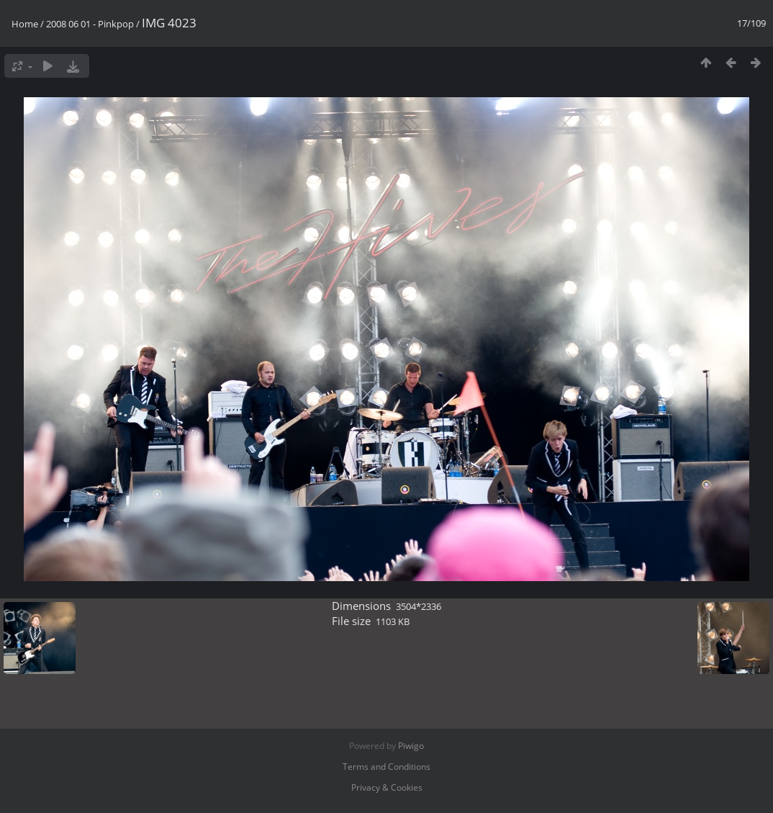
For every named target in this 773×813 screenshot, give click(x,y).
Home (25, 23)
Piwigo (411, 746)
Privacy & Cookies (386, 787)
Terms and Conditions (386, 766)
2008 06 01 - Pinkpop (90, 23)
